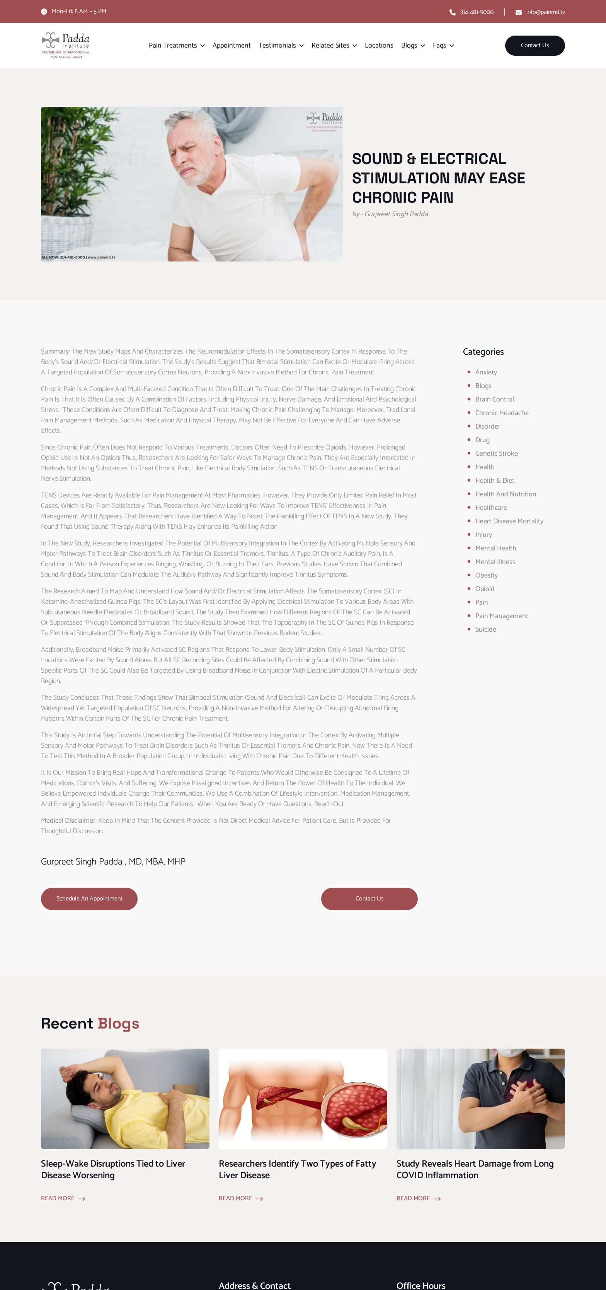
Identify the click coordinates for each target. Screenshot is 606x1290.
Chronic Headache (502, 413)
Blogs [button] (409, 45)
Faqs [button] (439, 45)
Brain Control (494, 399)
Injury (483, 535)
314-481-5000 (477, 12)
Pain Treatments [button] (173, 45)
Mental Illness (495, 562)
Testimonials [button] (277, 45)
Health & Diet (494, 481)
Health (485, 467)
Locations (379, 45)
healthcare (491, 508)
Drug (482, 440)
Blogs (483, 386)
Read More (58, 1198)
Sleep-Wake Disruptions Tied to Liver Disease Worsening (113, 1170)
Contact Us (535, 45)
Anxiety (486, 372)
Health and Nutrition (505, 494)
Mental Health (495, 548)
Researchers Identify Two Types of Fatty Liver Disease (297, 1170)
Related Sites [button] (330, 45)
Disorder (487, 426)
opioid (485, 589)
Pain (481, 602)
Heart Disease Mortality (509, 521)
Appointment (232, 45)
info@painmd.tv (545, 12)
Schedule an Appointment (89, 899)
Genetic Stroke (496, 454)
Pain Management (501, 616)
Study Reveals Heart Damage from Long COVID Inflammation (475, 1170)
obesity (486, 575)
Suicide (485, 630)
